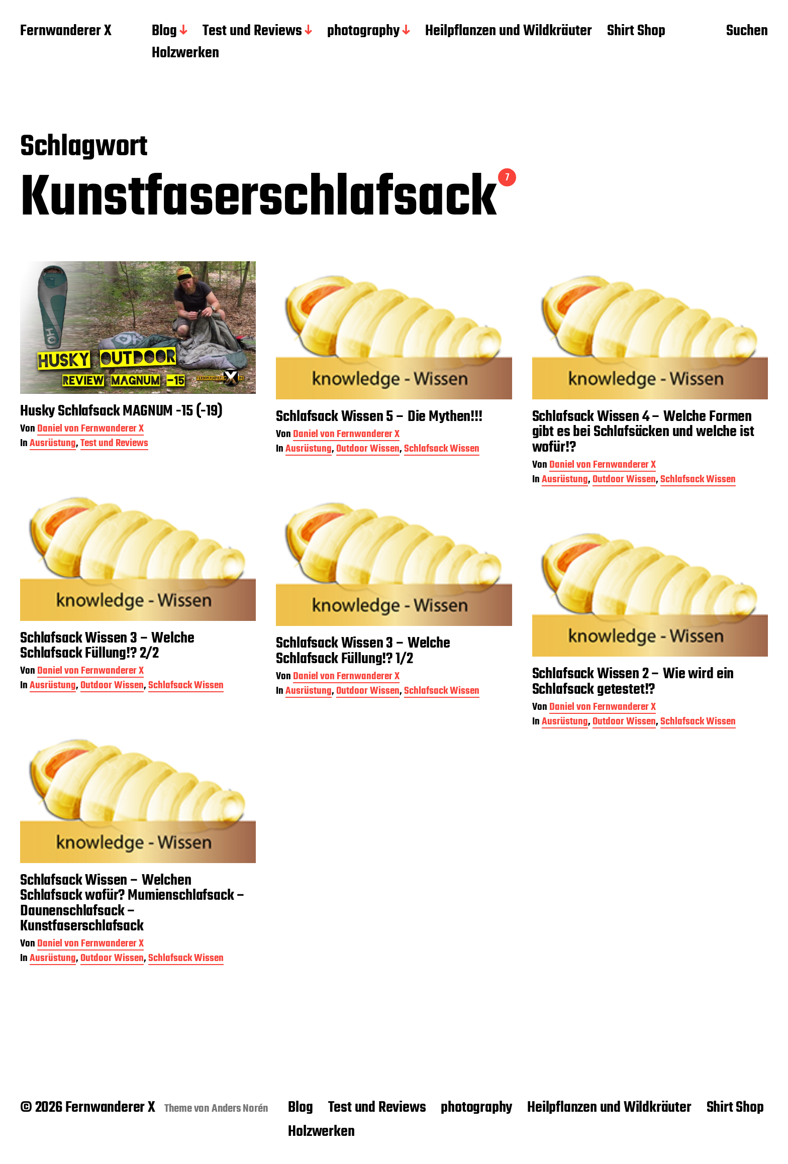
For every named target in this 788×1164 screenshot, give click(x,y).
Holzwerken (185, 53)
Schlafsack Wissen (441, 451)
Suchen (747, 32)
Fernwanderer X (66, 31)
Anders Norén (240, 1108)
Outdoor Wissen (368, 451)
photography (363, 31)
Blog (164, 31)
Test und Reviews (252, 31)
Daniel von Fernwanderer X (90, 432)
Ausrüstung (53, 446)
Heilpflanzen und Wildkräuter (508, 31)
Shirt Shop (636, 31)
